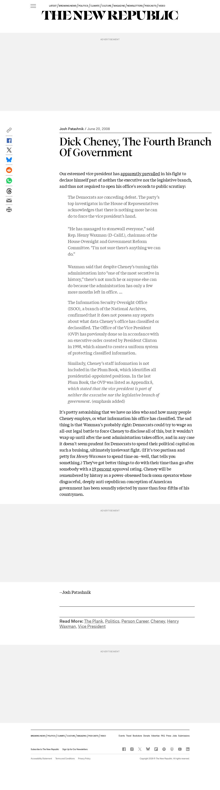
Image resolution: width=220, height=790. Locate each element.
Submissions (183, 735)
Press (168, 735)
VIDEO (161, 5)
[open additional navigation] (33, 6)
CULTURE (106, 5)
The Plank (93, 621)
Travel (128, 735)
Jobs (175, 735)
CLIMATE (95, 5)
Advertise (155, 735)
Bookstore (137, 735)
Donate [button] (146, 735)
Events (122, 735)
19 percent (101, 469)
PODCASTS (150, 5)
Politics (112, 621)
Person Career (135, 621)
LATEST (53, 5)
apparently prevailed (140, 173)
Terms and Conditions (65, 758)
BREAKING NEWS (67, 5)
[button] (9, 131)
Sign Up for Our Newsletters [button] (75, 749)
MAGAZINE (119, 5)
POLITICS (83, 5)
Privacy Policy (84, 758)
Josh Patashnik (71, 128)
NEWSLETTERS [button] (135, 5)
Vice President (92, 626)
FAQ (163, 735)
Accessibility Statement (41, 758)
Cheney (158, 621)
